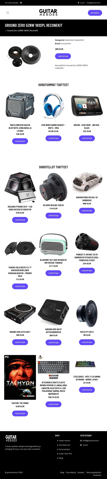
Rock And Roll (64, 449)
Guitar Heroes (64, 440)
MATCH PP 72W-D (87, 332)
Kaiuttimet (69, 40)
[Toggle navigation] (8, 13)
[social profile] (21, 3)
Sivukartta (97, 475)
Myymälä (95, 13)
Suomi (82, 3)
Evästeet (80, 472)
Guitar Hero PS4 (65, 454)
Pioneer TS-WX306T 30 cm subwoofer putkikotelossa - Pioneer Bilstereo (87, 257)
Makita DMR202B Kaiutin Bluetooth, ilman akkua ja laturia (20, 128)
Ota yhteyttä (71, 472)
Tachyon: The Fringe (20, 403)
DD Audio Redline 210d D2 (53, 205)
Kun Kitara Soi (64, 445)
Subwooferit (79, 40)
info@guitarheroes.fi (93, 3)
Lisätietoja (63, 56)
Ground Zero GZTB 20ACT (20, 332)
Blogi (61, 458)
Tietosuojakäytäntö (93, 472)
